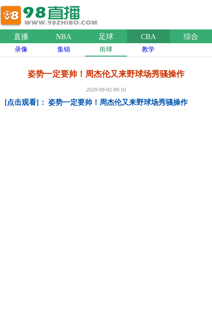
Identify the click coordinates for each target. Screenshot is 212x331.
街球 (106, 49)
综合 (191, 36)
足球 (106, 36)
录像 (21, 49)
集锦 (63, 49)
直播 (21, 36)
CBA (148, 36)
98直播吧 (50, 13)
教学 (148, 49)
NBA (64, 36)
